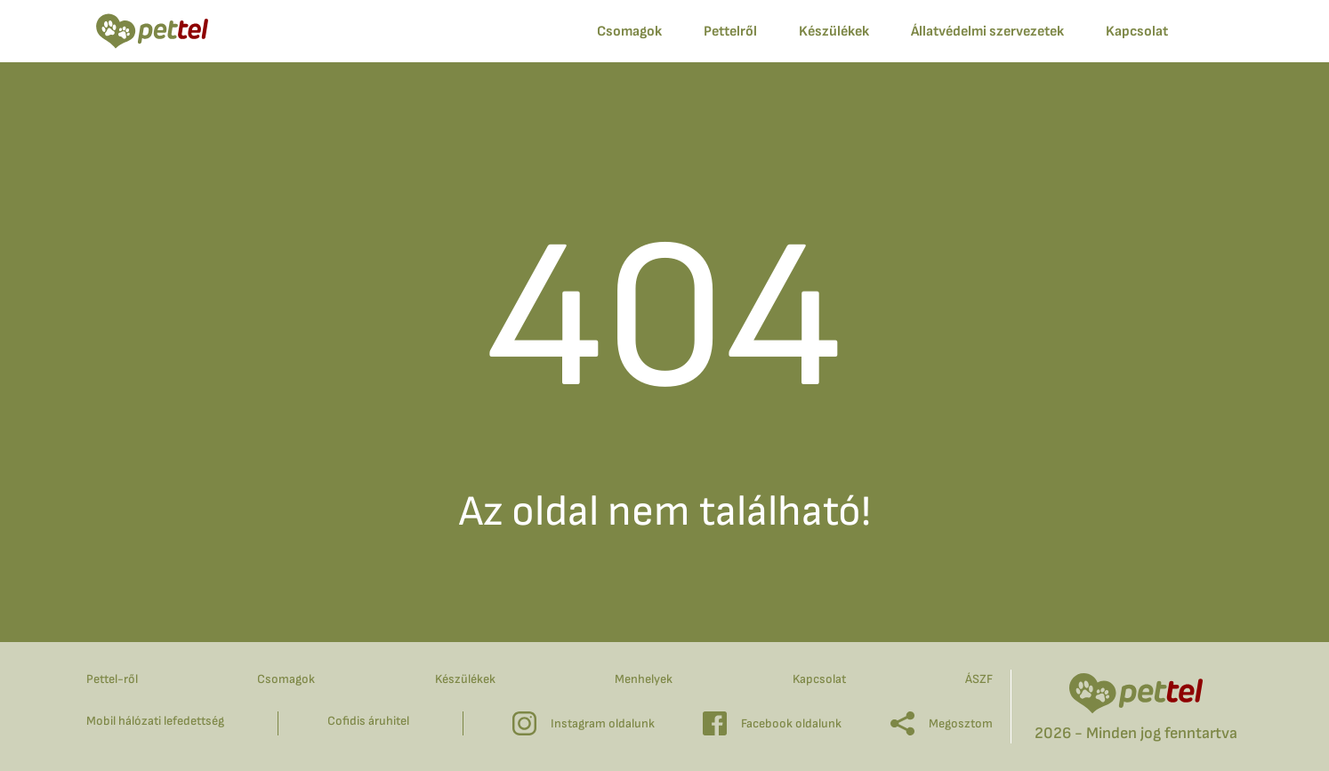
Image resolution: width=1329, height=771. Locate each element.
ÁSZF (979, 679)
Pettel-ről (112, 679)
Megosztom (941, 723)
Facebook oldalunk (772, 723)
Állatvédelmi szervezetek (987, 31)
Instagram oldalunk (583, 723)
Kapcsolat (819, 679)
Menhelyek (644, 679)
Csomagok (286, 679)
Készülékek (834, 31)
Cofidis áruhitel (368, 720)
